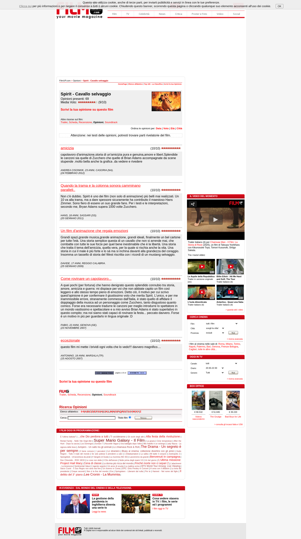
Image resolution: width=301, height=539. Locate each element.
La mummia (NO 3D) (119, 457)
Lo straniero (113, 451)
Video (220, 14)
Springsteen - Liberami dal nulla (129, 471)
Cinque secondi (78, 471)
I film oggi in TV (160, 508)
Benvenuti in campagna (165, 456)
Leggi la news (99, 511)
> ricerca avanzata (235, 339)
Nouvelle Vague (111, 444)
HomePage (122, 84)
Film (114, 14)
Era (111, 471)
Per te (147, 471)
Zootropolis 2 (174, 454)
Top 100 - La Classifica (153, 84)
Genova (216, 346)
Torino (237, 344)
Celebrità (144, 14)
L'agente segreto (99, 466)
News (162, 14)
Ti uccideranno (118, 436)
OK (279, 6)
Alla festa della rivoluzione (163, 436)
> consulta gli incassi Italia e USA (228, 424)
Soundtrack (111, 122)
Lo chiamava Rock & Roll (126, 447)
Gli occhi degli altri (136, 437)
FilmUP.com (64, 80)
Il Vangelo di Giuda (100, 457)
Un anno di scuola (115, 466)
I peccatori (100, 451)
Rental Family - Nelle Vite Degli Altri (76, 441)
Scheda (73, 122)
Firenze (225, 346)
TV (127, 14)
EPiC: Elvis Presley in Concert (135, 468)
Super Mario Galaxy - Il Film (119, 440)
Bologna (234, 346)
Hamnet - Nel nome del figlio (165, 471)
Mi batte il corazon (158, 454)
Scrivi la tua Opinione (173, 84)
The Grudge (216, 417)
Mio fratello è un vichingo (154, 444)
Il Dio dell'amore (111, 460)
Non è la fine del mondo (97, 471)
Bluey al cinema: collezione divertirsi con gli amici (148, 451)
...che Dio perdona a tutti (93, 436)
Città (179, 128)
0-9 (82, 411)
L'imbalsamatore (131, 454)
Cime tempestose (164, 441)
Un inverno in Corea (111, 468)
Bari (209, 346)
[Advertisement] (150, 48)
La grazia (151, 441)
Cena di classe (92, 463)
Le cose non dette (94, 460)
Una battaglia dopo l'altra (131, 444)
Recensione (85, 122)
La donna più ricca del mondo (118, 463)
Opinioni (77, 80)
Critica (178, 14)
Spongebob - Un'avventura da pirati (75, 457)
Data (158, 128)
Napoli (192, 346)
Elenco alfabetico (135, 84)
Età (172, 128)
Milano (229, 344)
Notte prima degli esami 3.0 (131, 460)
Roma (221, 344)
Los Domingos (87, 444)
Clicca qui (25, 6)
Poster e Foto (199, 14)
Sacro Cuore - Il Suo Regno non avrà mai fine (80, 468)
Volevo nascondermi (199, 418)
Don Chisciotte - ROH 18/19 (72, 460)
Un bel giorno (151, 460)
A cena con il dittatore (159, 468)
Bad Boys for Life (233, 417)
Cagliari (193, 349)
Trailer (64, 122)
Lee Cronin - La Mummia (102, 474)
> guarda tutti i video (234, 310)
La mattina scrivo (132, 466)
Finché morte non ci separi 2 (152, 463)
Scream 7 (99, 444)
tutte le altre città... (207, 349)
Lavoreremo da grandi (139, 457)
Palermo (201, 346)
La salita (144, 454)
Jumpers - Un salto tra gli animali (95, 447)
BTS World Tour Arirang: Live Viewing (160, 466)
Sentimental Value (82, 466)
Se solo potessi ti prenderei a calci (107, 454)
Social (236, 14)
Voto (166, 128)
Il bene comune (87, 451)
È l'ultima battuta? (68, 437)
